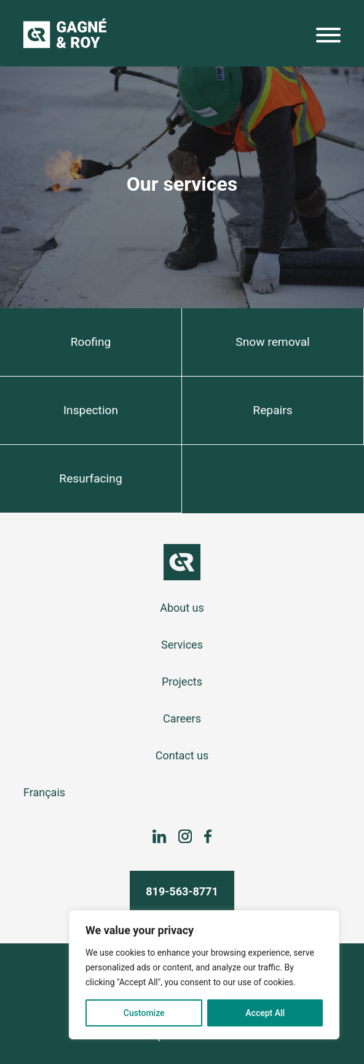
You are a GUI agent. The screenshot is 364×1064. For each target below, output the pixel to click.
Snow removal (272, 342)
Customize (144, 1013)
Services (182, 644)
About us (182, 607)
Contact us (182, 755)
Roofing (91, 342)
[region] (204, 974)
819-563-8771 (182, 891)
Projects (182, 681)
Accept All (265, 1013)
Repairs (272, 410)
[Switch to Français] (182, 792)
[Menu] (328, 38)
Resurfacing (90, 478)
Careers (182, 718)
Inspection (90, 410)
